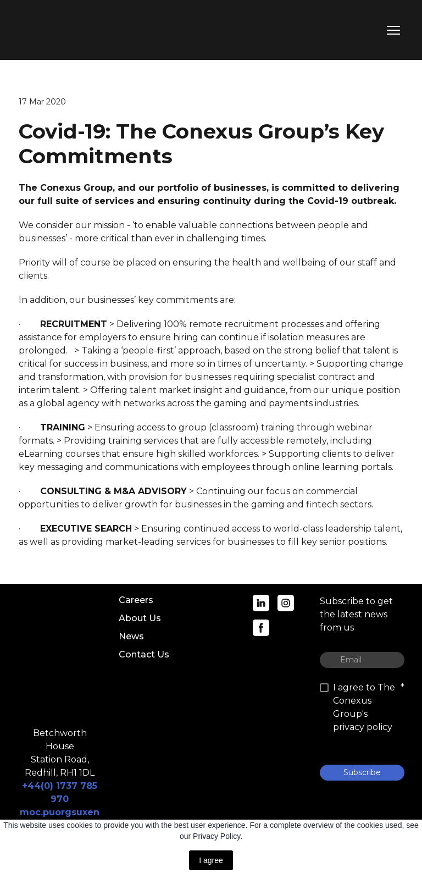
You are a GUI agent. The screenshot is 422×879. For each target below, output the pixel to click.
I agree (211, 860)
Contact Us (144, 654)
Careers (136, 600)
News (131, 636)
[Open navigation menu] (393, 30)
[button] (261, 603)
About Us (140, 618)
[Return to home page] (67, 29)
